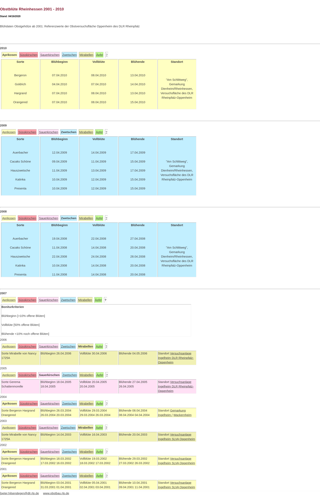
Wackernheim (182, 415)
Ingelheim (165, 358)
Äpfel (99, 54)
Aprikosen (8, 132)
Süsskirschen (29, 54)
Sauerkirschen (50, 54)
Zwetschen (69, 54)
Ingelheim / (165, 415)
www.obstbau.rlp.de (56, 493)
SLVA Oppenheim (183, 439)
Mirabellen (86, 54)
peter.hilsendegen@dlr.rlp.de (20, 493)
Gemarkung (178, 410)
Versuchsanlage (180, 353)
